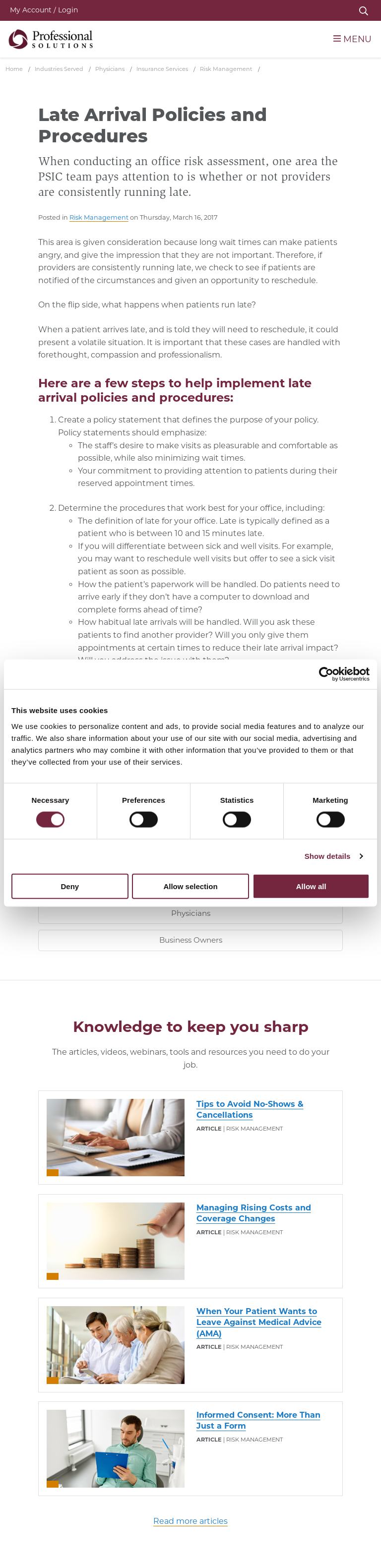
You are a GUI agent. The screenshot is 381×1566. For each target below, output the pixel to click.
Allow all (311, 886)
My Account (44, 9)
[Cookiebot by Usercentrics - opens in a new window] (326, 674)
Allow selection (190, 886)
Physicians (190, 913)
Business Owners (190, 940)
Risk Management (98, 217)
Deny (70, 886)
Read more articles (190, 1521)
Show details (328, 856)
